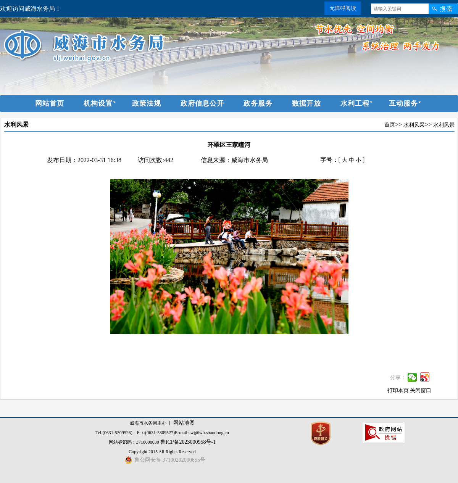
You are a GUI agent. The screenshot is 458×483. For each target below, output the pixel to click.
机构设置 (98, 103)
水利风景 (16, 124)
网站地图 (184, 423)
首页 (389, 124)
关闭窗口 (420, 390)
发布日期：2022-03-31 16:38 (84, 160)
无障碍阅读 (342, 8)
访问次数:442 (155, 160)
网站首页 (49, 103)
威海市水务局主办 (148, 423)
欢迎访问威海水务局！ (30, 8)
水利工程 (354, 103)
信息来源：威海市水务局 (234, 160)
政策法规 (146, 103)
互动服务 (403, 103)
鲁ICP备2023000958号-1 (188, 442)
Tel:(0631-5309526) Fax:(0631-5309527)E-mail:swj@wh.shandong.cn (162, 432)
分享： (398, 377)
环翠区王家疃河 (229, 145)
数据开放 (306, 103)
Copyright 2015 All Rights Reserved (162, 451)
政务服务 (258, 103)
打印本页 (398, 390)
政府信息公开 (202, 103)
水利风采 (414, 125)
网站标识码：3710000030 (134, 442)
